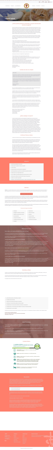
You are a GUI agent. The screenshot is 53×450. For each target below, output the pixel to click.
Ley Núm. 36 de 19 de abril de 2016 (10, 233)
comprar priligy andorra (35, 0)
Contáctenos (42, 5)
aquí (31, 333)
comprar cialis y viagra (15, 0)
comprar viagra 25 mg (9, 0)
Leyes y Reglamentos (17, 5)
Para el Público (38, 5)
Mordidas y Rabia (25, 439)
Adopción (24, 435)
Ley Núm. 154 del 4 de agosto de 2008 (24, 200)
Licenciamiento (15, 439)
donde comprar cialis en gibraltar (28, 0)
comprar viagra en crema (3, 0)
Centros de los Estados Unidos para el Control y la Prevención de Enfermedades (15, 313)
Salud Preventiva (24, 440)
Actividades (33, 5)
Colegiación (12, 5)
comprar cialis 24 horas (21, 0)
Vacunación (24, 443)
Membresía (15, 435)
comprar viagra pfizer (47, 0)
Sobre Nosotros (7, 5)
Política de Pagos (16, 440)
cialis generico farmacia (41, 0)
